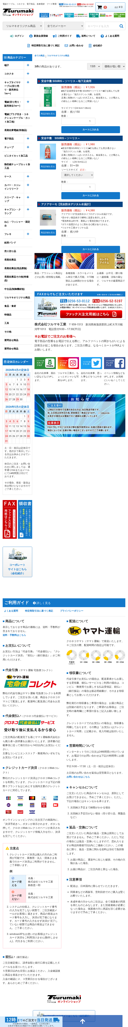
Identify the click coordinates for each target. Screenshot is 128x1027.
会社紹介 (94, 45)
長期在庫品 (10, 259)
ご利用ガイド (62, 36)
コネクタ (9, 73)
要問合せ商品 (11, 340)
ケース (7, 176)
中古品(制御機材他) (14, 289)
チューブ (9, 147)
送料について (85, 36)
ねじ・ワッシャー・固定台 (17, 223)
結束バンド (10, 242)
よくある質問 (109, 36)
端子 (6, 65)
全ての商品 (41, 56)
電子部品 (9, 138)
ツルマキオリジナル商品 (17, 297)
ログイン (16, 36)
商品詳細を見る (49, 111)
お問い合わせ (73, 45)
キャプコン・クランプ (12, 211)
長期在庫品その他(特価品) (16, 278)
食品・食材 (10, 306)
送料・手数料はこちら (15, 626)
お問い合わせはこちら (79, 768)
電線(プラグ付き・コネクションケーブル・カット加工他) (17, 118)
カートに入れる (90, 129)
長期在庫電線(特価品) (15, 130)
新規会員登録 (38, 36)
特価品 (7, 314)
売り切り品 (10, 251)
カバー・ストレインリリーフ (12, 187)
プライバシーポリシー (78, 602)
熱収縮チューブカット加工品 (17, 166)
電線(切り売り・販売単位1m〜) (13, 104)
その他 (7, 331)
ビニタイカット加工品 (16, 155)
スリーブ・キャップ (12, 199)
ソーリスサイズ (69, 169)
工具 (6, 323)
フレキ (7, 234)
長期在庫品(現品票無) (15, 268)
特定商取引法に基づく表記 (43, 45)
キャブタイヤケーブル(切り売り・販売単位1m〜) (12, 88)
